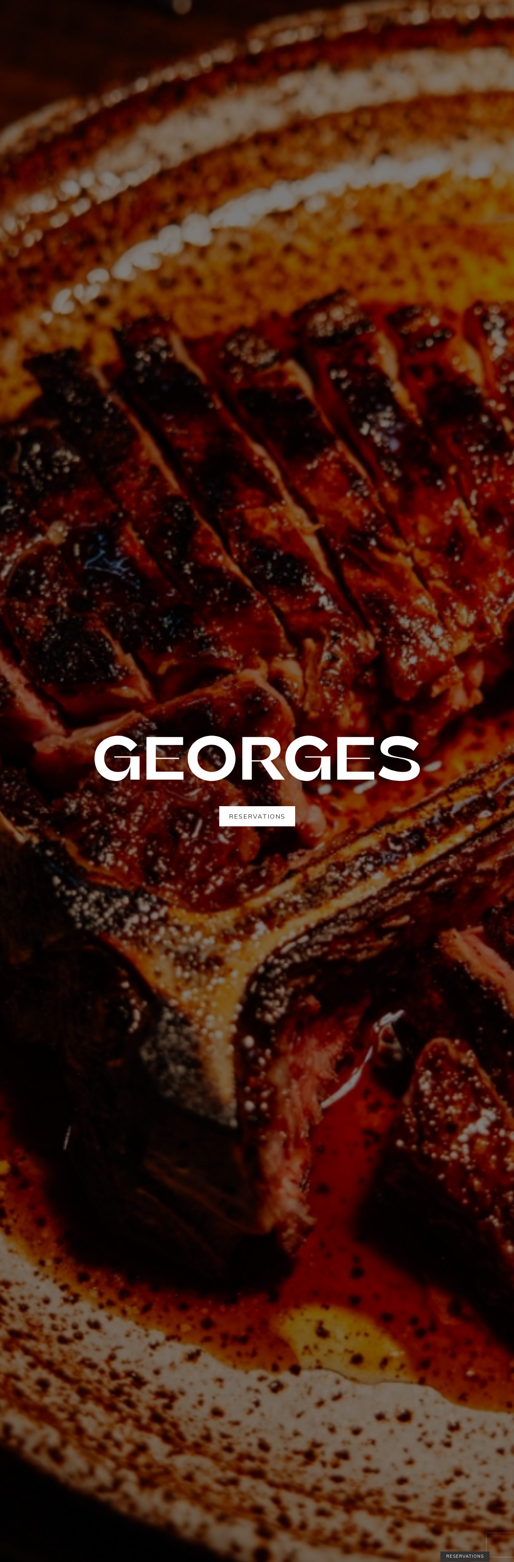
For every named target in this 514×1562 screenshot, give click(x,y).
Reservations (257, 816)
